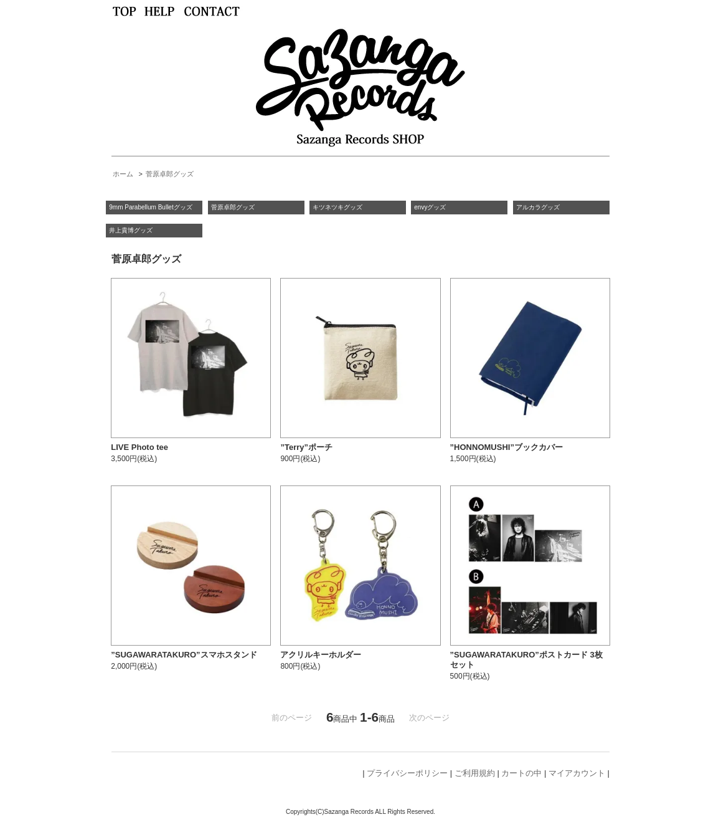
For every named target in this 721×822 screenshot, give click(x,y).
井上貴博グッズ (131, 230)
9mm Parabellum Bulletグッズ (150, 207)
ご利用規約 (475, 773)
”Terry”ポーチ (306, 447)
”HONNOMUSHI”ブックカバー (506, 447)
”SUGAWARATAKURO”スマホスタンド (184, 654)
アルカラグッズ (538, 207)
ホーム (123, 174)
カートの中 (521, 773)
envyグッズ (430, 207)
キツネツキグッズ (337, 207)
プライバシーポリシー (407, 773)
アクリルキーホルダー (320, 654)
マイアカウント (577, 773)
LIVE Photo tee (139, 447)
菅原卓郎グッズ (170, 174)
